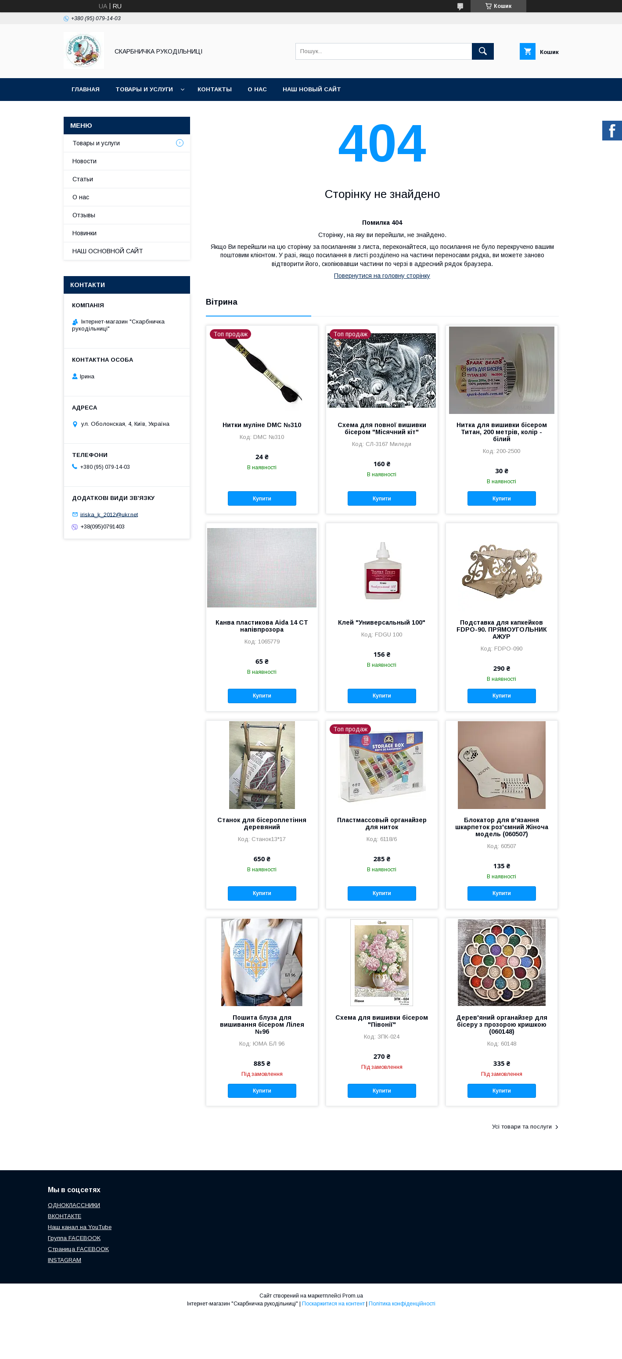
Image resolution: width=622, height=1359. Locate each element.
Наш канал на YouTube (79, 1227)
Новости (84, 161)
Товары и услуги (144, 89)
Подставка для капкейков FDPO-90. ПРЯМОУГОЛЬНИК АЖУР (502, 629)
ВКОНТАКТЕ (64, 1216)
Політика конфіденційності (402, 1304)
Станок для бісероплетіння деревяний (261, 823)
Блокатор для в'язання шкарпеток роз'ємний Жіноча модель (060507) (501, 827)
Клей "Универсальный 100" (381, 622)
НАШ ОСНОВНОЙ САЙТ (107, 251)
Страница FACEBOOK (78, 1249)
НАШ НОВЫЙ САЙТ (312, 89)
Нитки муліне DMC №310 (262, 424)
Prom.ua (352, 1296)
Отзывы (83, 215)
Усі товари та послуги (522, 1126)
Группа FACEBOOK (74, 1238)
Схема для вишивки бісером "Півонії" (381, 1021)
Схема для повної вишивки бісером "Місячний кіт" (382, 428)
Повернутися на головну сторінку (382, 275)
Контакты (215, 89)
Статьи (82, 179)
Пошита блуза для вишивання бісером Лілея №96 (262, 1024)
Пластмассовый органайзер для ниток (382, 823)
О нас (257, 89)
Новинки (84, 233)
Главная (86, 89)
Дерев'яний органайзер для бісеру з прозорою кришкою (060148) (501, 1024)
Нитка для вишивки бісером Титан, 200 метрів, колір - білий (502, 431)
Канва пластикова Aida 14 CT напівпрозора (262, 626)
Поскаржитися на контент (333, 1304)
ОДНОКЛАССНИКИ (74, 1205)
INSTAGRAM (64, 1260)
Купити (262, 499)
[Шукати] (483, 51)
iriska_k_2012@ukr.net (109, 514)
